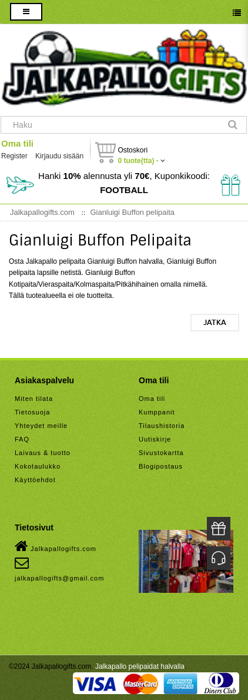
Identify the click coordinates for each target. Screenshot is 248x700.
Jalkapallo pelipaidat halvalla (140, 666)
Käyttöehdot (35, 479)
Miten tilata (34, 398)
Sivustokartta (161, 452)
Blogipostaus (161, 466)
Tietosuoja (32, 412)
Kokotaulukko (38, 466)
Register (14, 156)
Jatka (214, 322)
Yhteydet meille (41, 425)
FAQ (22, 439)
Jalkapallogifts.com (55, 546)
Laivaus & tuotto (43, 452)
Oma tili (17, 143)
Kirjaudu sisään (59, 156)
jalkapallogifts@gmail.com (59, 569)
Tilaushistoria (162, 425)
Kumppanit (157, 412)
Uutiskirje (155, 439)
